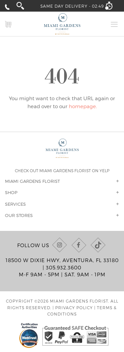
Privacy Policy (74, 307)
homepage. (83, 106)
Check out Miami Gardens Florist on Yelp (62, 170)
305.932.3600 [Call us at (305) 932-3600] (63, 267)
